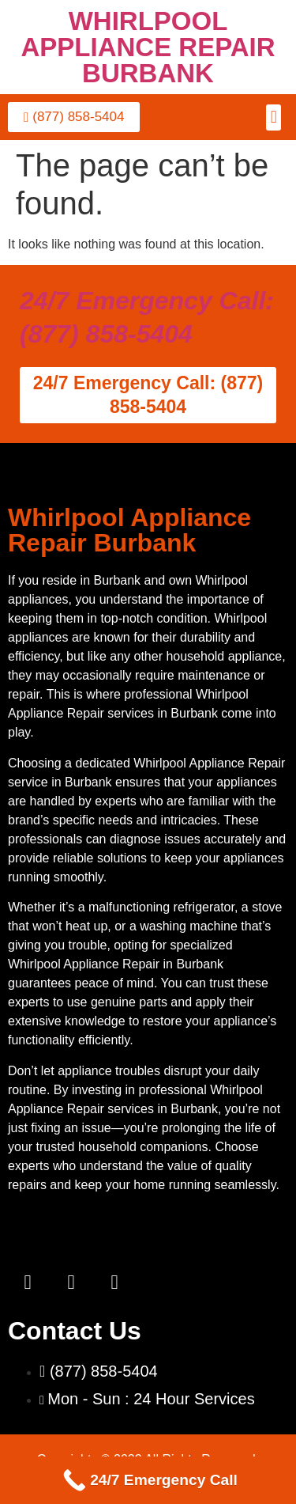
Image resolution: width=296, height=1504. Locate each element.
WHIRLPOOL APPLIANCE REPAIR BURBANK (148, 47)
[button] (273, 117)
